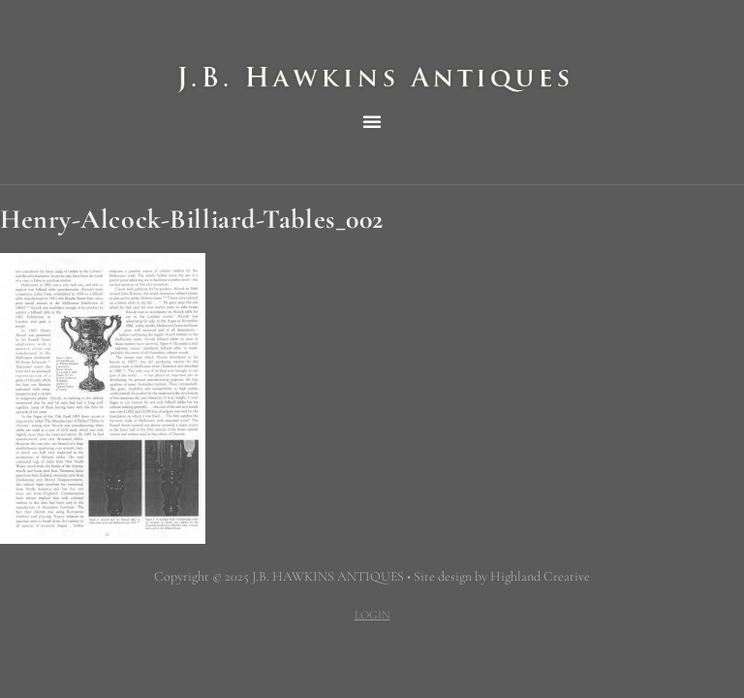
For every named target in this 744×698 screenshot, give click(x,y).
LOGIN (372, 614)
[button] (372, 121)
